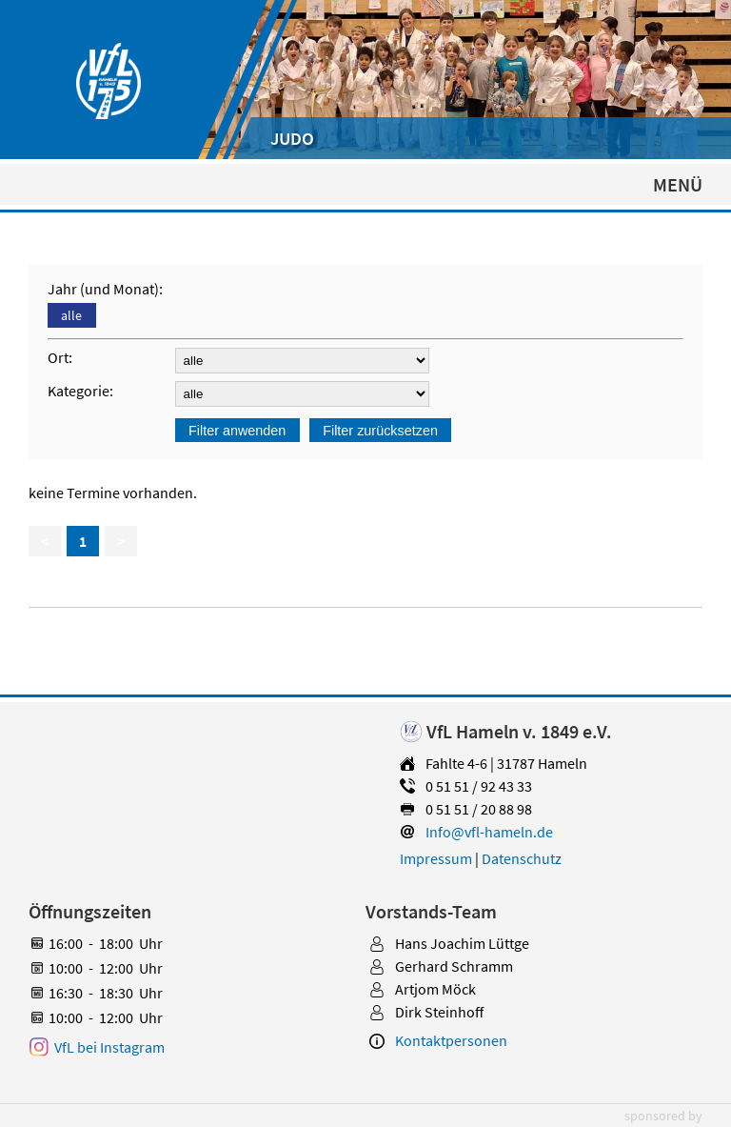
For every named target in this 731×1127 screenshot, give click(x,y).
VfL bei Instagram (109, 1047)
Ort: (63, 357)
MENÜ (677, 184)
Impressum (436, 858)
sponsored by (663, 1115)
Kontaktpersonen (451, 1040)
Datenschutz (522, 858)
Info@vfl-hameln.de (489, 831)
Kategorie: (83, 390)
